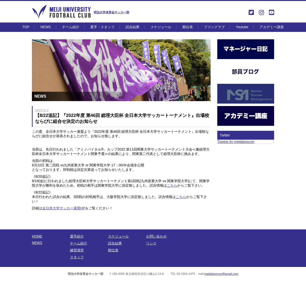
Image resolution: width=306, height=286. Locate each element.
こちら (172, 185)
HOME (37, 236)
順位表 (187, 27)
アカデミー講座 (272, 27)
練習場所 (77, 250)
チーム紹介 (70, 27)
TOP (25, 27)
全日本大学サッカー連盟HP (63, 208)
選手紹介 (77, 236)
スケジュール (161, 27)
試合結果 (132, 27)
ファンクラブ (214, 27)
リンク (151, 243)
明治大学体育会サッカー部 (111, 12)
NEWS (46, 27)
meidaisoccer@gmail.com (221, 274)
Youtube (242, 27)
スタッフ (77, 257)
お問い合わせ (156, 236)
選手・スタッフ (102, 27)
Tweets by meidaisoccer (236, 142)
